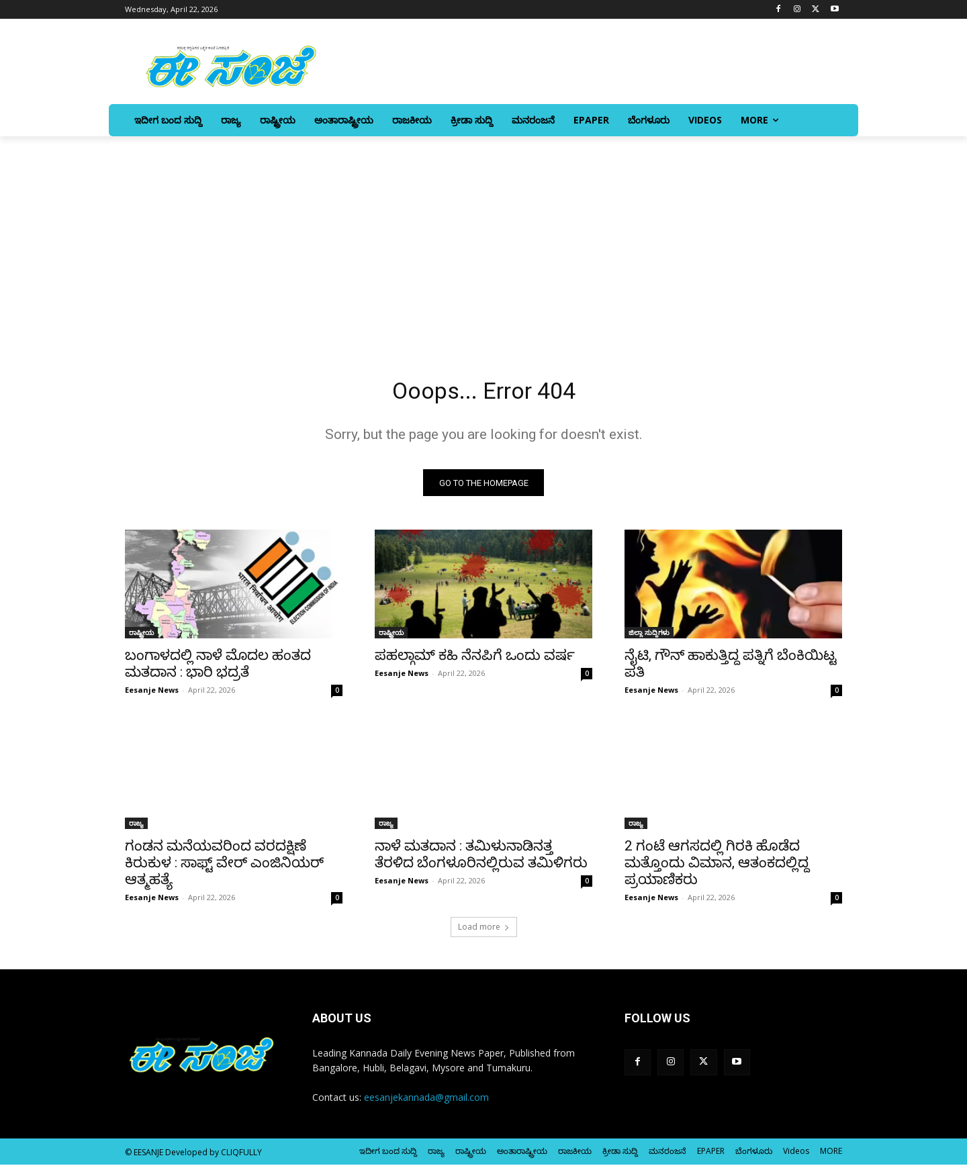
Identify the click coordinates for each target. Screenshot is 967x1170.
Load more (484, 932)
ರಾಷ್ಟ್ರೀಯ (141, 637)
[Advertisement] (483, 237)
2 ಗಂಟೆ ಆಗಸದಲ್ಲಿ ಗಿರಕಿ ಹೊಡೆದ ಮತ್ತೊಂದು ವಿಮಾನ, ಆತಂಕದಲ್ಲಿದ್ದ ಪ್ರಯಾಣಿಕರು (717, 868)
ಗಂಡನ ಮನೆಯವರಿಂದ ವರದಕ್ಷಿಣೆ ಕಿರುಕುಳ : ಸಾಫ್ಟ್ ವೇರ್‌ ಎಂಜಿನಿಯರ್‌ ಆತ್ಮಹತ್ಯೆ (224, 868)
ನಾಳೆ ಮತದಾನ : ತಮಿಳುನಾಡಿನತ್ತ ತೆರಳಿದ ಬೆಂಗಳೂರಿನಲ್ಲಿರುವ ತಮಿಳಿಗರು (481, 859)
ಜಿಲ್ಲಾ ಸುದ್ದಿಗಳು (649, 637)
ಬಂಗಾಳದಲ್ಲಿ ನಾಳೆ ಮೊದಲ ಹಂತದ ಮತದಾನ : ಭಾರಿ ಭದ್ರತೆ (218, 668)
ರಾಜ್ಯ (136, 828)
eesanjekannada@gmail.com (426, 1102)
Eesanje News (152, 695)
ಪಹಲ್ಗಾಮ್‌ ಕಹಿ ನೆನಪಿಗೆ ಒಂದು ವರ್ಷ (475, 660)
